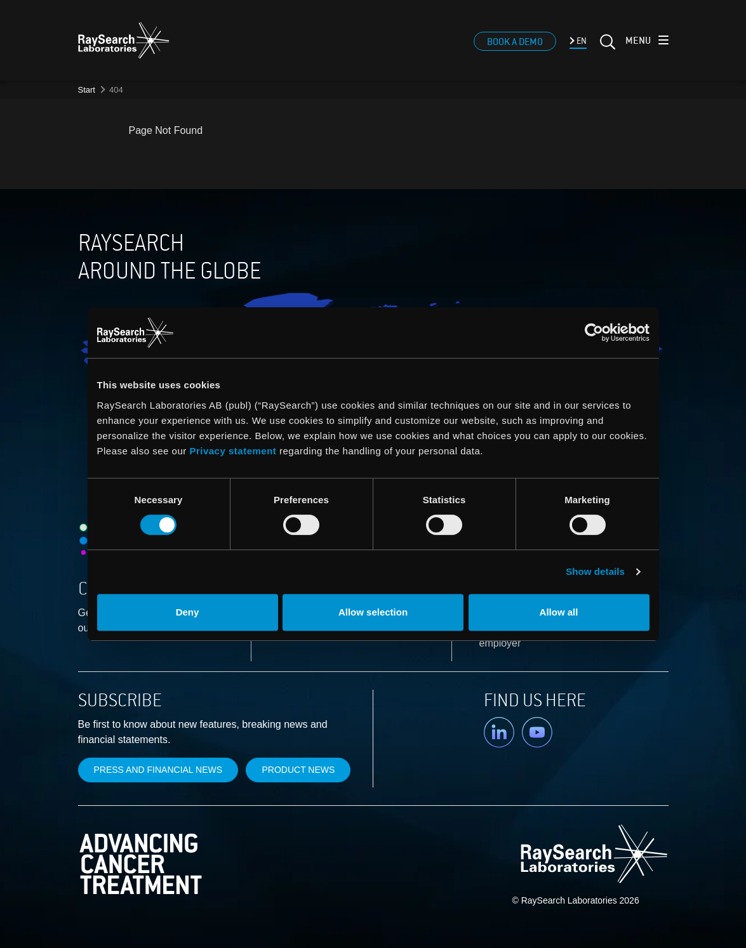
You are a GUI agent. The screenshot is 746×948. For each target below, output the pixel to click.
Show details (595, 571)
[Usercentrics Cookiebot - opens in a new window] (511, 332)
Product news (298, 770)
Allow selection (373, 612)
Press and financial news (158, 770)
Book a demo (515, 42)
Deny (187, 612)
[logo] (124, 41)
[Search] (606, 47)
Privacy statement (232, 450)
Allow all (559, 612)
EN (581, 41)
